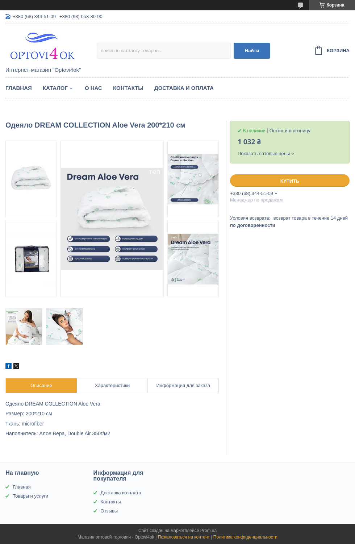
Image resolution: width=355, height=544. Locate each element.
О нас (93, 88)
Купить (289, 181)
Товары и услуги (30, 496)
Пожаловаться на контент (184, 537)
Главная (18, 88)
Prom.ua (208, 530)
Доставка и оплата (184, 88)
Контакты (128, 88)
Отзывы (109, 511)
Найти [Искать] (252, 50)
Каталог (55, 88)
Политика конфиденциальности (245, 537)
